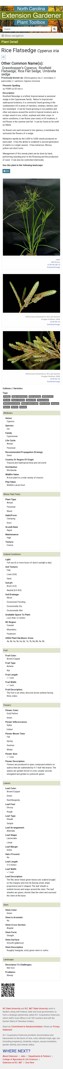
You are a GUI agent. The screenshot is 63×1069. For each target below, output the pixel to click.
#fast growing (34, 397)
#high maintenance (19, 397)
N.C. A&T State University (36, 1008)
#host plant (44, 404)
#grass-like (31, 400)
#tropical (55, 404)
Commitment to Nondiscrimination (26, 1026)
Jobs (23, 1056)
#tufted (15, 407)
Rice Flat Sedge (29, 71)
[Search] (26, 29)
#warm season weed (30, 404)
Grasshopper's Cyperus (19, 68)
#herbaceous (48, 397)
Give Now (29, 1062)
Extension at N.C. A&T (12, 1062)
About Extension (10, 1056)
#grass (6, 407)
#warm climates (18, 400)
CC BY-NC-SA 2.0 (53, 265)
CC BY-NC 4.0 (55, 322)
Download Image (53, 267)
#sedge (7, 397)
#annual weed (43, 400)
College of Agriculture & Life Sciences (20, 1059)
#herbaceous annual (11, 404)
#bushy (6, 400)
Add (6, 171)
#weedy (23, 407)
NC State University (12, 1008)
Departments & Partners (39, 1056)
